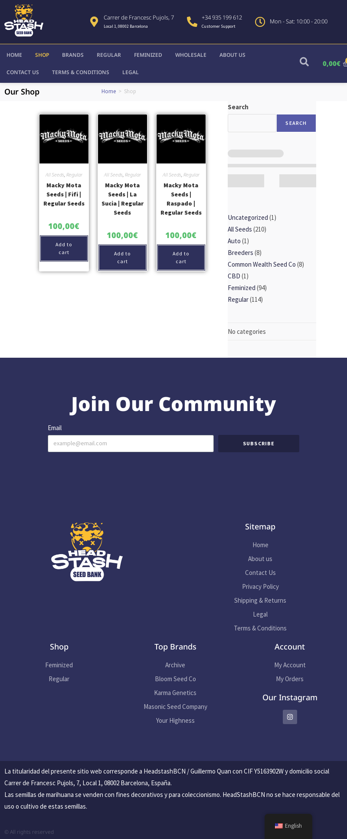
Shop (42, 55)
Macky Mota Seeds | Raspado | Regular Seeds (181, 198)
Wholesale (190, 55)
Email (55, 428)
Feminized (148, 55)
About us (232, 55)
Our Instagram (290, 697)
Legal (130, 72)
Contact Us (23, 72)
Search (238, 107)
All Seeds (55, 174)
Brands (73, 55)
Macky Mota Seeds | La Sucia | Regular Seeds (122, 198)
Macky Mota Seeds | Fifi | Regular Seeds (64, 194)
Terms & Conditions (80, 72)
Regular (109, 55)
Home (14, 55)
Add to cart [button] (64, 248)
